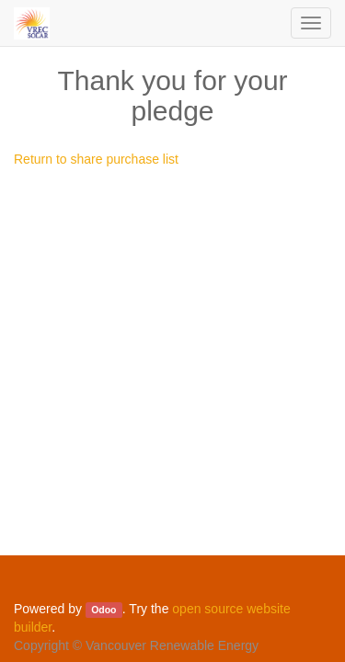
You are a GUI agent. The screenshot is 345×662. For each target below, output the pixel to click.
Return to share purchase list (96, 159)
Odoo (103, 609)
